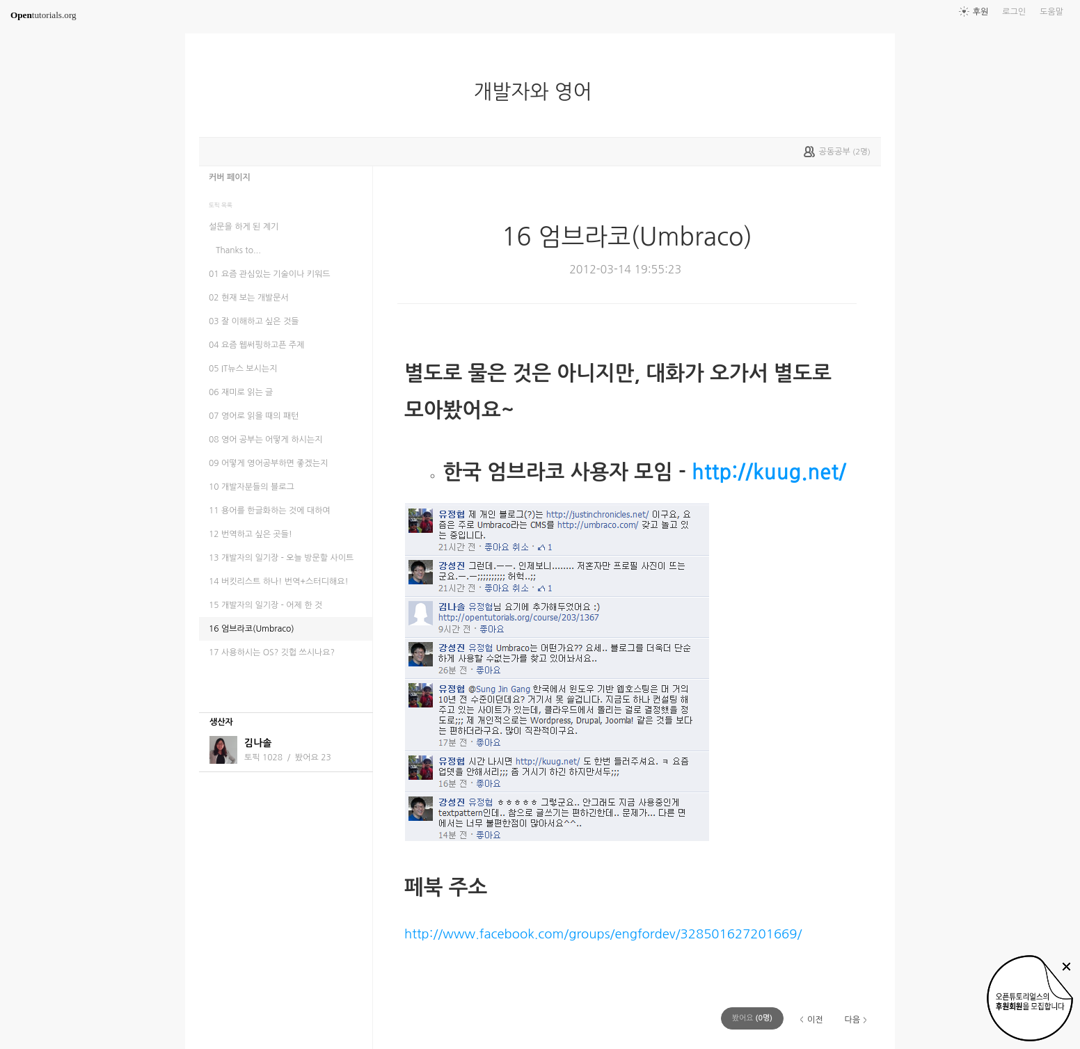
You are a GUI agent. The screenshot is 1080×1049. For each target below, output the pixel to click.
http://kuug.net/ (769, 472)
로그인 (1014, 12)
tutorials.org (43, 15)
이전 (815, 1020)
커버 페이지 (230, 177)
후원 (981, 12)
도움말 (1051, 12)
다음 (852, 1020)
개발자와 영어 (538, 92)
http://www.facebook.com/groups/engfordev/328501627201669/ (603, 933)
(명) (752, 1018)
